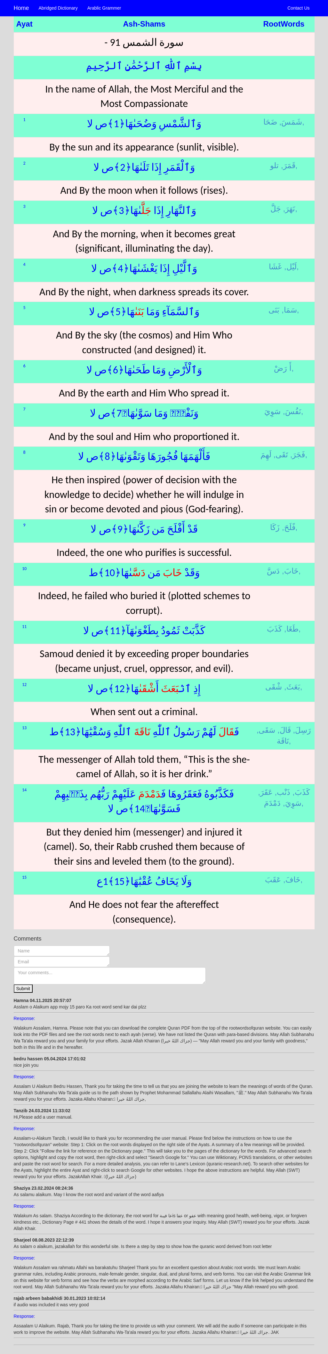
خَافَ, (291, 879)
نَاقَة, (284, 741)
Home (21, 8)
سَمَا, (289, 310)
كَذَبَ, (301, 792)
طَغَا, (291, 628)
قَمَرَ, (288, 165)
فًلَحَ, (288, 527)
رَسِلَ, (302, 730)
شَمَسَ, (290, 122)
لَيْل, (290, 266)
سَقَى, (266, 730)
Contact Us (298, 8)
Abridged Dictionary (58, 8)
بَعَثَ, (292, 686)
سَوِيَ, (292, 803)
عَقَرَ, (265, 792)
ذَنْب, (283, 792)
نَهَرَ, (289, 208)
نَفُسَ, (292, 411)
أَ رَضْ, (283, 368)
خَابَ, (290, 571)
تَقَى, (280, 454)
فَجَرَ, (297, 454)
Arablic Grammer (104, 8)
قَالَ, (284, 730)
